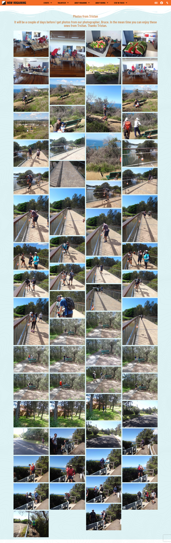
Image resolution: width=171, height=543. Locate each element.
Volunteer (63, 3)
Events (48, 3)
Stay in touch (120, 3)
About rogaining (82, 3)
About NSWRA (101, 3)
